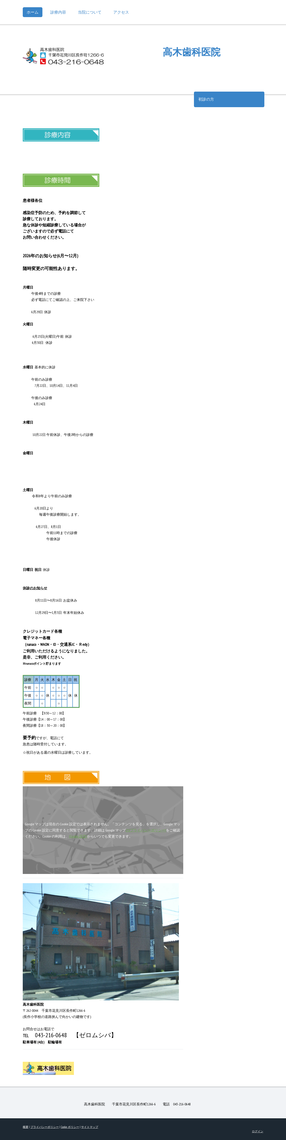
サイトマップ (89, 1127)
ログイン (257, 1131)
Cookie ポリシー (70, 1127)
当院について (89, 12)
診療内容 (58, 12)
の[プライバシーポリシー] (146, 830)
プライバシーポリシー (44, 1127)
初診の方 (206, 99)
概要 (25, 1127)
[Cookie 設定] (78, 836)
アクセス (121, 12)
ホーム (32, 12)
